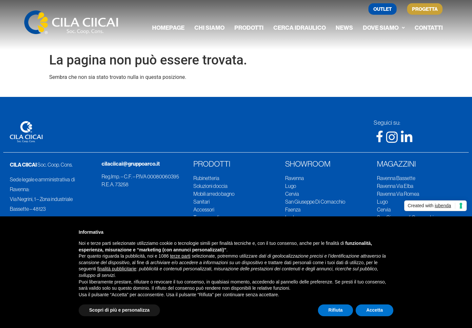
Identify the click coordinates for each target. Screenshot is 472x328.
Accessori (203, 209)
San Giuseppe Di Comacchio (315, 201)
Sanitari (201, 201)
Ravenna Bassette (396, 178)
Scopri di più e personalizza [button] (119, 310)
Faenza (293, 209)
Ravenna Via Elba (395, 186)
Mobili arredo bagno (213, 194)
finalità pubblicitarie (116, 268)
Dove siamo (384, 27)
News (344, 27)
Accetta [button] (374, 310)
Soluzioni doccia (210, 186)
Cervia (292, 194)
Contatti (429, 27)
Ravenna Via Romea (398, 194)
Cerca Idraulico (299, 27)
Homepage (168, 27)
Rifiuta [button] (335, 310)
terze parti (180, 256)
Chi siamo (209, 27)
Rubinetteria (206, 178)
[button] (384, 28)
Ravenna (294, 178)
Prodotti (249, 27)
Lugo (290, 186)
